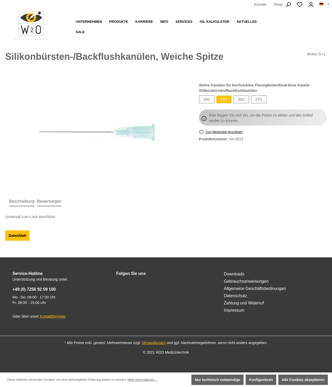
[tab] (21, 201)
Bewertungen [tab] (49, 201)
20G (206, 99)
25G (241, 99)
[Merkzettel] (299, 4)
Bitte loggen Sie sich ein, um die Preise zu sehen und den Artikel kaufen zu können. (261, 118)
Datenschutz (235, 296)
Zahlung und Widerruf (244, 303)
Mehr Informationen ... (142, 380)
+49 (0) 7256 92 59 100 (34, 289)
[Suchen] (288, 4)
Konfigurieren (261, 380)
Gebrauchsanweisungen (246, 281)
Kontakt (260, 4)
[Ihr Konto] (311, 4)
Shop (278, 4)
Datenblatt (17, 235)
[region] (97, 132)
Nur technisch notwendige (217, 380)
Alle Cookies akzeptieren (303, 380)
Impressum (234, 310)
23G (223, 99)
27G (258, 99)
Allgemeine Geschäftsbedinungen (255, 288)
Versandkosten (154, 343)
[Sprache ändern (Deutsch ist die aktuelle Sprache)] (324, 4)
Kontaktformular (52, 316)
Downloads (234, 274)
